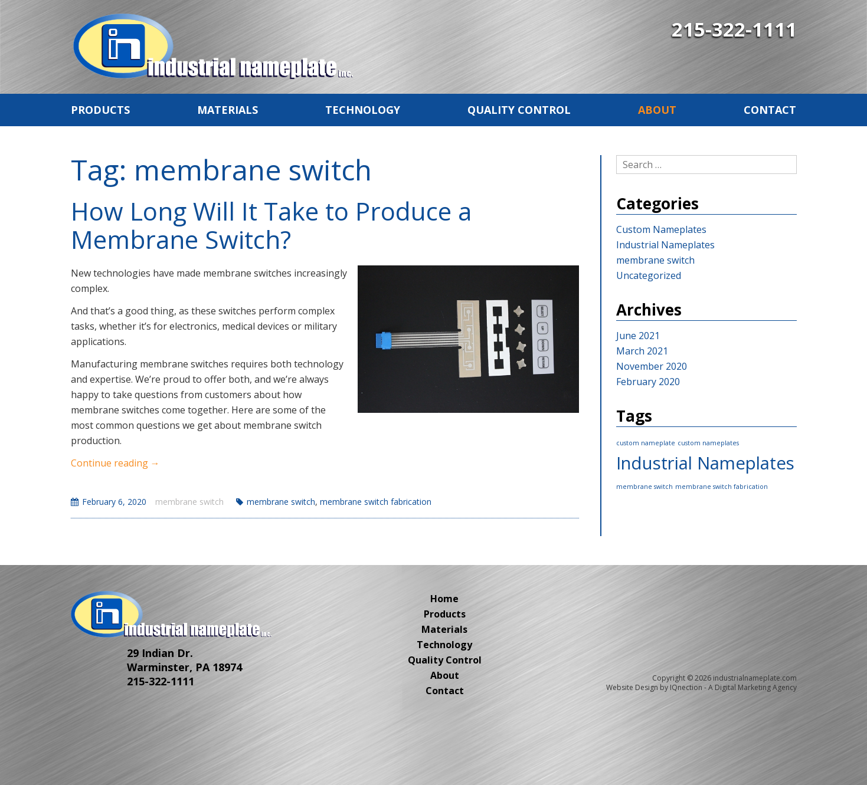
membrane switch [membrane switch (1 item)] (644, 486)
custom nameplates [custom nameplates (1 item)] (708, 443)
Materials (227, 110)
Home (444, 598)
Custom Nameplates (661, 229)
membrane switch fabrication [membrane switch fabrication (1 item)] (721, 486)
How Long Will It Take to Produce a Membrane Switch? (271, 225)
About (657, 110)
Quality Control (519, 110)
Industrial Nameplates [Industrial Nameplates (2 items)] (705, 463)
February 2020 (648, 381)
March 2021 (642, 350)
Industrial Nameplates (665, 244)
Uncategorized (648, 275)
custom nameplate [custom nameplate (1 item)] (645, 443)
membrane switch (189, 501)
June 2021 (638, 335)
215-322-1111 (734, 29)
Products (100, 110)
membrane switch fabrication (375, 501)
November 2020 (651, 366)
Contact (770, 110)
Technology (362, 110)
